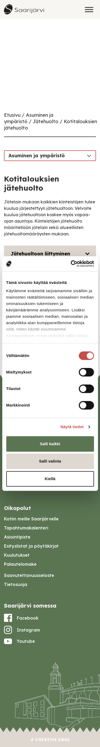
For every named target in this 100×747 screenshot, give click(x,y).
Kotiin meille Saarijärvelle (31, 518)
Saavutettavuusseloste (29, 575)
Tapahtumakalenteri (26, 528)
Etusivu (12, 115)
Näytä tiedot (72, 426)
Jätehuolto (45, 121)
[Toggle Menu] (89, 9)
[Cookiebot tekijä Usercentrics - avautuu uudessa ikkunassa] (71, 263)
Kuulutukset (17, 555)
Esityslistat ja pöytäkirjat (31, 546)
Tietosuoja (15, 584)
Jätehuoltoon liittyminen (40, 254)
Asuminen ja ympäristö (37, 155)
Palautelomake (20, 564)
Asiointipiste (17, 537)
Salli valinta (50, 461)
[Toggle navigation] (89, 155)
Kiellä (50, 478)
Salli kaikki (50, 443)
